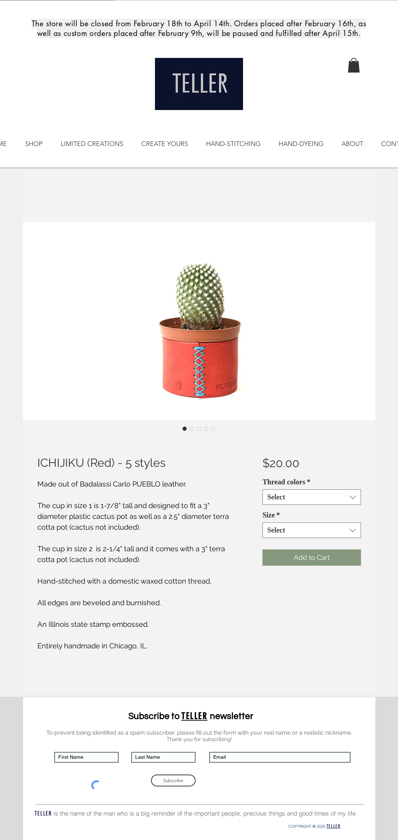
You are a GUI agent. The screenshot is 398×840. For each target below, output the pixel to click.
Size (271, 515)
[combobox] (311, 497)
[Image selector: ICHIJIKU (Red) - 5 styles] (184, 428)
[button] (354, 65)
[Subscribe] (173, 780)
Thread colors (286, 482)
